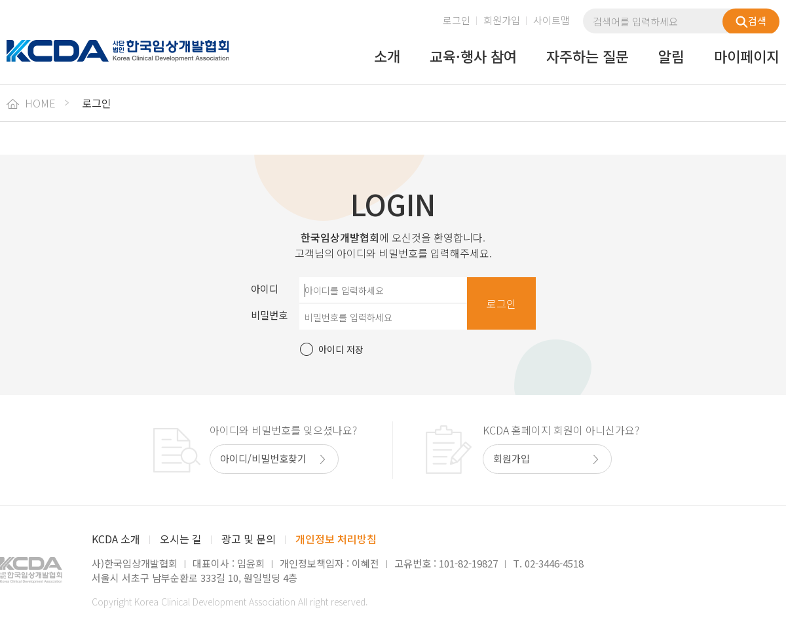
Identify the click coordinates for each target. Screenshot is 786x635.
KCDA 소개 (116, 539)
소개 (387, 57)
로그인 (456, 20)
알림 (671, 57)
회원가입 (501, 20)
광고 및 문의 (248, 539)
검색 (751, 21)
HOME (31, 103)
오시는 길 (181, 539)
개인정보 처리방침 (336, 539)
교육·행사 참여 (473, 57)
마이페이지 (746, 57)
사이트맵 (551, 20)
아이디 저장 (341, 349)
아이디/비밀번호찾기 (263, 458)
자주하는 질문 (587, 57)
